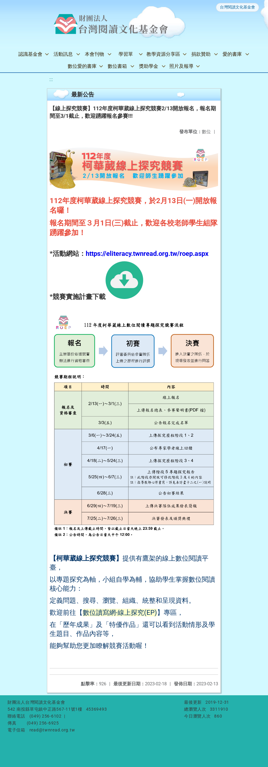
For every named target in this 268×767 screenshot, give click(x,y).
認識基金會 (30, 54)
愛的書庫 (232, 54)
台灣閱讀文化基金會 (237, 7)
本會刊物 (94, 54)
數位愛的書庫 (82, 66)
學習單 (126, 54)
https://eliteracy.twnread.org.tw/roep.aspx (147, 253)
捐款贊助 (201, 54)
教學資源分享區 (163, 54)
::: (51, 79)
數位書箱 (117, 66)
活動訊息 (63, 54)
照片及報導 (181, 66)
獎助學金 (148, 66)
